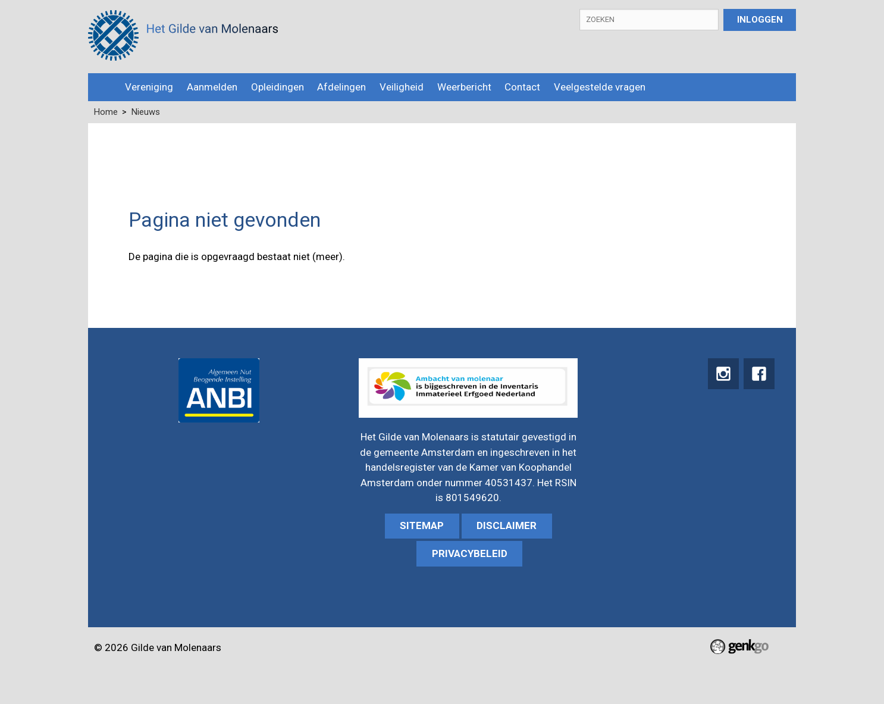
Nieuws (145, 112)
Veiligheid (402, 87)
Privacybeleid (469, 553)
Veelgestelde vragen (599, 87)
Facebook (759, 374)
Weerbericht (464, 87)
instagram (722, 374)
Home (103, 87)
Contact (522, 87)
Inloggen (760, 19)
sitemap (422, 525)
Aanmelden (212, 87)
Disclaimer (507, 525)
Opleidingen (277, 87)
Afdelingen (341, 87)
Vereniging (149, 87)
